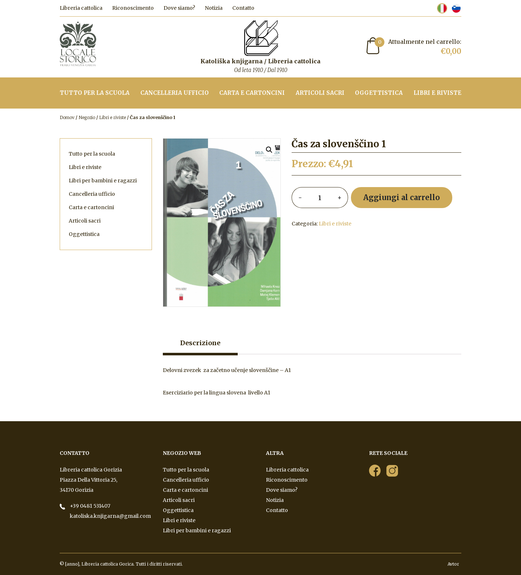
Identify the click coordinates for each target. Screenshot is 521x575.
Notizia (214, 8)
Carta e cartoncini (252, 92)
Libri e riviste (437, 92)
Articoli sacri (320, 92)
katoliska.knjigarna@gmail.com (110, 516)
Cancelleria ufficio (174, 92)
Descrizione (200, 343)
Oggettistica (379, 92)
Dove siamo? (179, 8)
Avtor (454, 564)
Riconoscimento (133, 8)
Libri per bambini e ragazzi (103, 180)
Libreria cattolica (81, 8)
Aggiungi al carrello (401, 197)
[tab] (200, 344)
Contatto (243, 8)
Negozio (87, 117)
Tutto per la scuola (95, 92)
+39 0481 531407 (89, 506)
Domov (67, 117)
